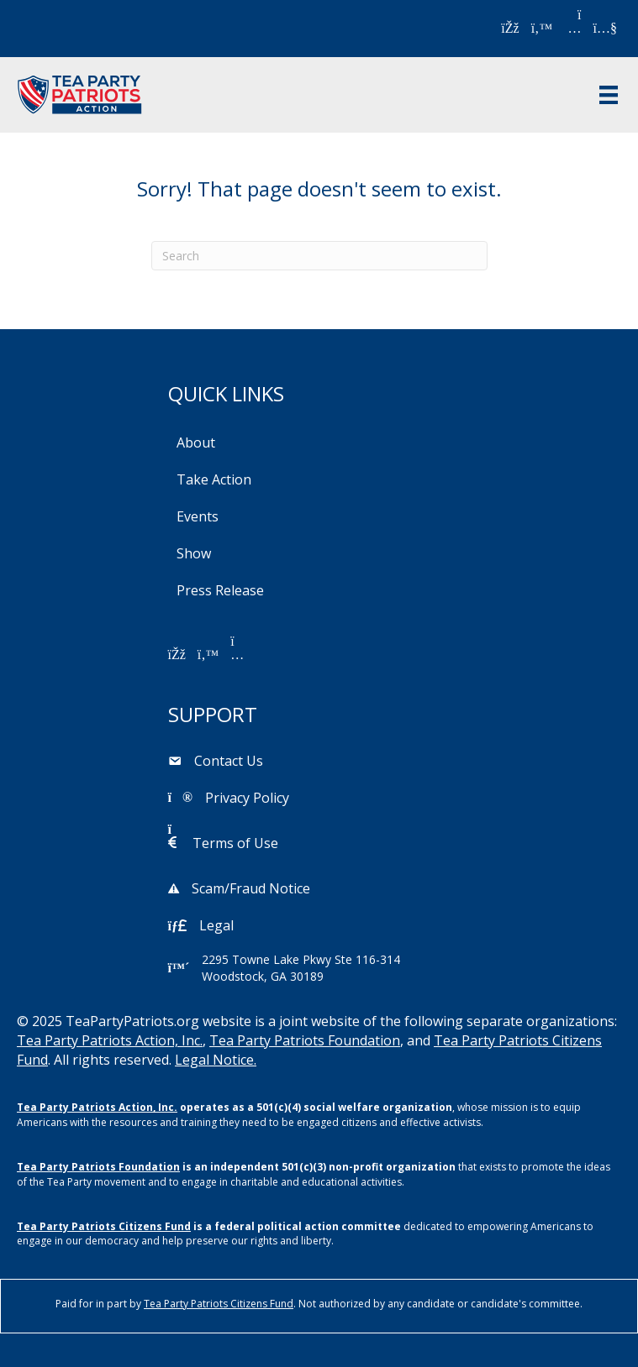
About (196, 442)
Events (198, 516)
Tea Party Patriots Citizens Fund (104, 1226)
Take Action (214, 479)
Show (194, 553)
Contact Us (228, 761)
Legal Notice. (215, 1059)
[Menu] (609, 95)
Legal (216, 925)
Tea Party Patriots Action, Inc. (110, 1040)
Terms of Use (235, 843)
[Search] (319, 255)
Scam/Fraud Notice (251, 888)
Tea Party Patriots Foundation (304, 1040)
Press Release (220, 590)
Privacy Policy (247, 797)
